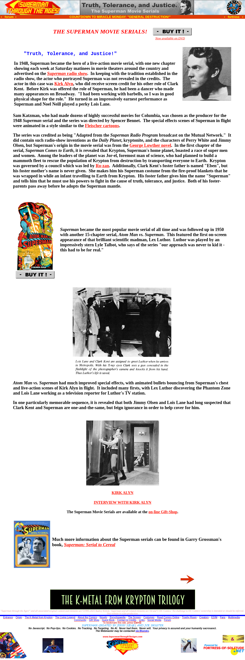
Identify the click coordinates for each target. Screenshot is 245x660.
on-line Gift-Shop (162, 513)
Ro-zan (102, 166)
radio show (67, 74)
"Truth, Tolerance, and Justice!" (70, 54)
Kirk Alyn (63, 84)
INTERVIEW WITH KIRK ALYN (122, 503)
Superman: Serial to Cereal (89, 545)
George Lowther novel (150, 146)
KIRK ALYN (123, 494)
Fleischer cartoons (102, 126)
